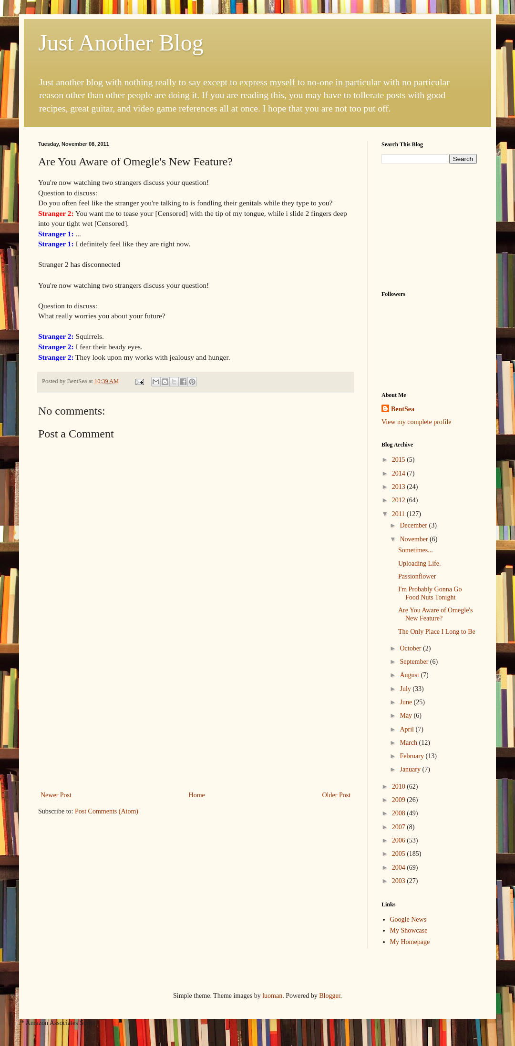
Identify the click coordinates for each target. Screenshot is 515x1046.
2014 (399, 473)
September (415, 661)
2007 (399, 827)
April (407, 729)
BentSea (402, 409)
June (406, 702)
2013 (399, 486)
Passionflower (417, 576)
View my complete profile (416, 422)
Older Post (336, 795)
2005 (399, 853)
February (412, 756)
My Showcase (409, 930)
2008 (399, 813)
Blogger (329, 995)
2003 (399, 880)
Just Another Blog (121, 42)
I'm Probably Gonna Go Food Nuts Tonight (430, 593)
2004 (399, 867)
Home (197, 795)
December (414, 525)
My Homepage (410, 941)
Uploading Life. (419, 563)
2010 (399, 786)
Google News (408, 919)
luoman (272, 995)
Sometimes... (415, 550)
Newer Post (56, 795)
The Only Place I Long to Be (436, 631)
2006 (399, 840)
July (406, 688)
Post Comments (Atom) (106, 811)
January (411, 769)
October (411, 648)
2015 (399, 459)
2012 (399, 500)
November (415, 539)
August (410, 675)
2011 (399, 514)
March (409, 742)
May (406, 715)
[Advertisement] (195, 717)
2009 (399, 799)
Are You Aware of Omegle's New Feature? (435, 614)
